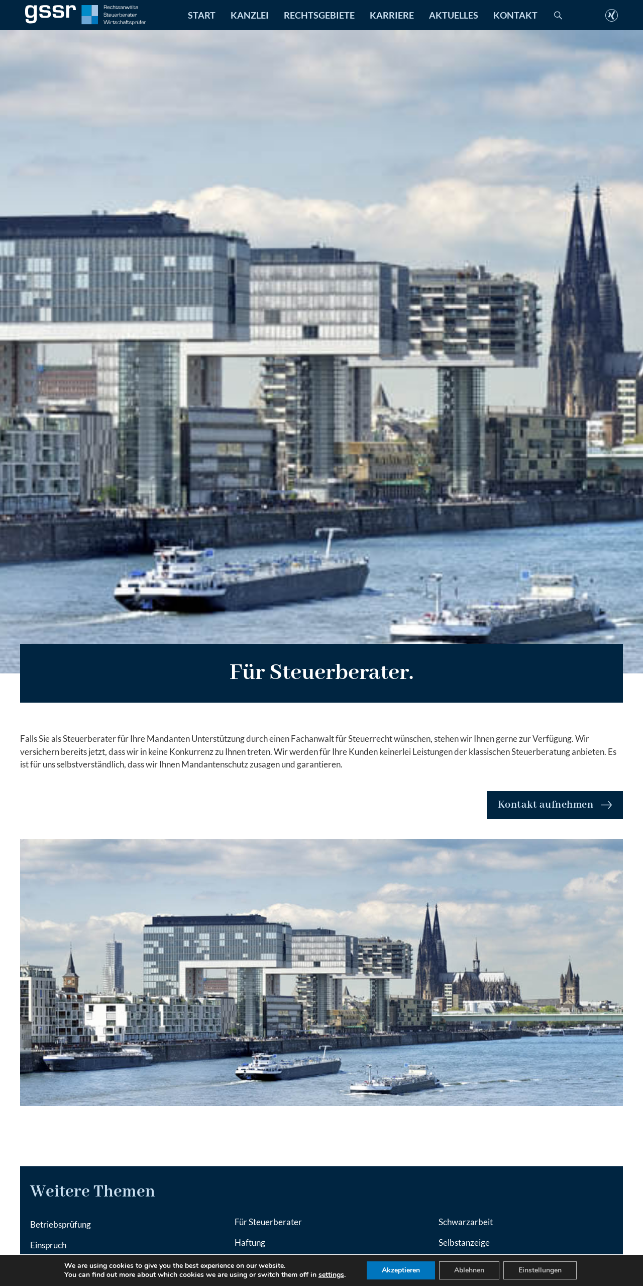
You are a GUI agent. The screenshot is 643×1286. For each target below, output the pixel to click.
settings (331, 1274)
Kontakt (515, 15)
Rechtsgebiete (319, 15)
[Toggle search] (558, 15)
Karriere (392, 15)
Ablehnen (469, 1270)
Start (202, 15)
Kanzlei (250, 15)
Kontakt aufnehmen (555, 805)
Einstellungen (540, 1270)
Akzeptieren (401, 1270)
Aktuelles (453, 15)
